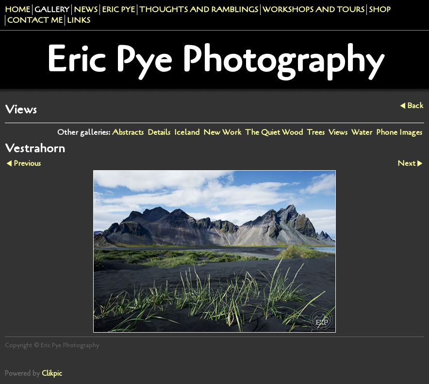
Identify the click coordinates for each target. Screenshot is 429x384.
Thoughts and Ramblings (198, 9)
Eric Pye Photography (215, 59)
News (86, 9)
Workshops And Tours (313, 9)
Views (338, 132)
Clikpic (52, 373)
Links (78, 20)
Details (159, 132)
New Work (222, 132)
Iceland (186, 132)
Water (361, 132)
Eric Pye (118, 9)
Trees (316, 132)
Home (17, 9)
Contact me (35, 20)
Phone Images (399, 132)
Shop (380, 9)
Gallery (51, 9)
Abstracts (128, 132)
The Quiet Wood (274, 132)
